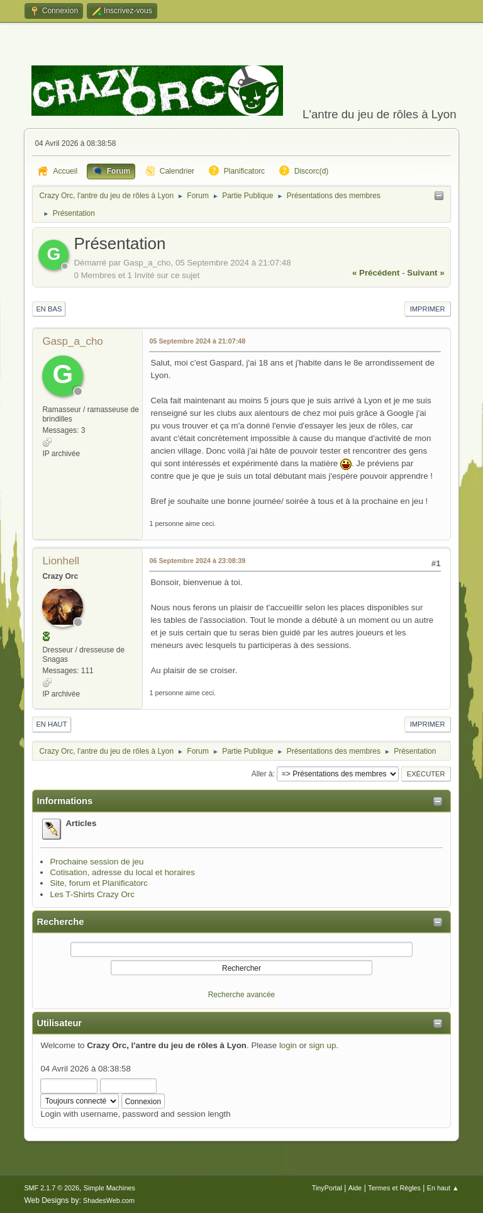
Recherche (60, 922)
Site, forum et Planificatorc (99, 883)
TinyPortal (327, 1188)
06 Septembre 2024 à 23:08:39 (197, 560)
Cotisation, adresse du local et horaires (122, 872)
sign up (322, 1045)
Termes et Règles (394, 1188)
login (288, 1045)
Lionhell (60, 561)
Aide (355, 1188)
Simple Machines (109, 1188)
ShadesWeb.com (109, 1200)
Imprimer (427, 309)
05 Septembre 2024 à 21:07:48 (197, 341)
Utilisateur (59, 1023)
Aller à (262, 773)
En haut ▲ (443, 1188)
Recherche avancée (241, 994)
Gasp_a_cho (72, 341)
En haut (51, 724)
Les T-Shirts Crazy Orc (92, 894)
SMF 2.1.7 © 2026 (51, 1188)
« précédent (376, 272)
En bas (49, 309)
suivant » (425, 272)
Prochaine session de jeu (96, 861)
